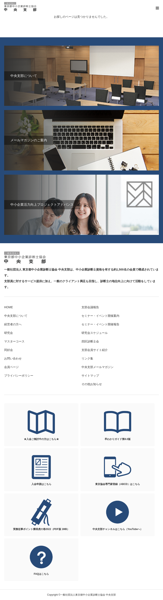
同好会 (8, 350)
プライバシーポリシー (18, 375)
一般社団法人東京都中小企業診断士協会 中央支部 (20, 6)
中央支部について (15, 315)
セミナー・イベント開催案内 (100, 315)
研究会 (8, 332)
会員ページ (11, 367)
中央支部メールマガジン (98, 367)
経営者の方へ (13, 324)
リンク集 (87, 358)
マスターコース (14, 341)
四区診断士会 (90, 341)
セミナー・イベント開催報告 (100, 324)
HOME (8, 307)
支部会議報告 (90, 307)
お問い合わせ (13, 358)
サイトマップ (90, 375)
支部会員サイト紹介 (95, 350)
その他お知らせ (92, 384)
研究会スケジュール (95, 332)
